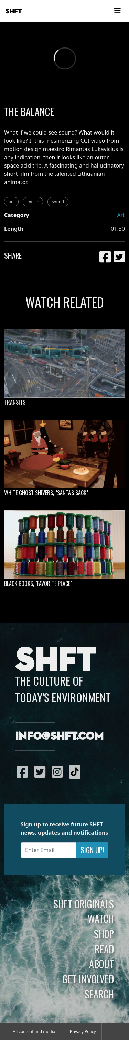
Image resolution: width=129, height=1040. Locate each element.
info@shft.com (59, 736)
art (11, 202)
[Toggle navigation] (117, 11)
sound (58, 202)
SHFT (14, 11)
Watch (101, 918)
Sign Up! (92, 850)
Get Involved (88, 979)
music (33, 202)
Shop (104, 933)
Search (99, 994)
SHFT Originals (83, 904)
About (101, 963)
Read (104, 949)
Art (121, 215)
